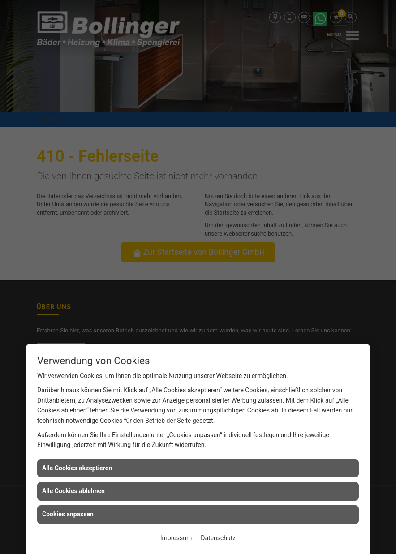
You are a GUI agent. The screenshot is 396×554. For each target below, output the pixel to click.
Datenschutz (218, 537)
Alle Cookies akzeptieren (77, 468)
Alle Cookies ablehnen (73, 490)
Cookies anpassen (68, 514)
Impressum (176, 537)
